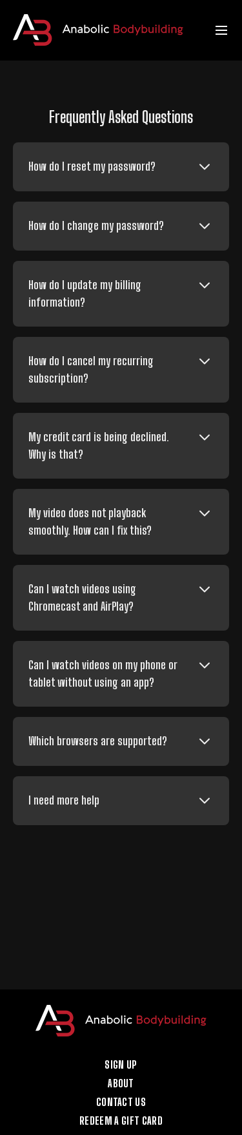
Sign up (121, 1065)
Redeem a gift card (121, 1121)
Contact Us (121, 1102)
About (121, 1083)
